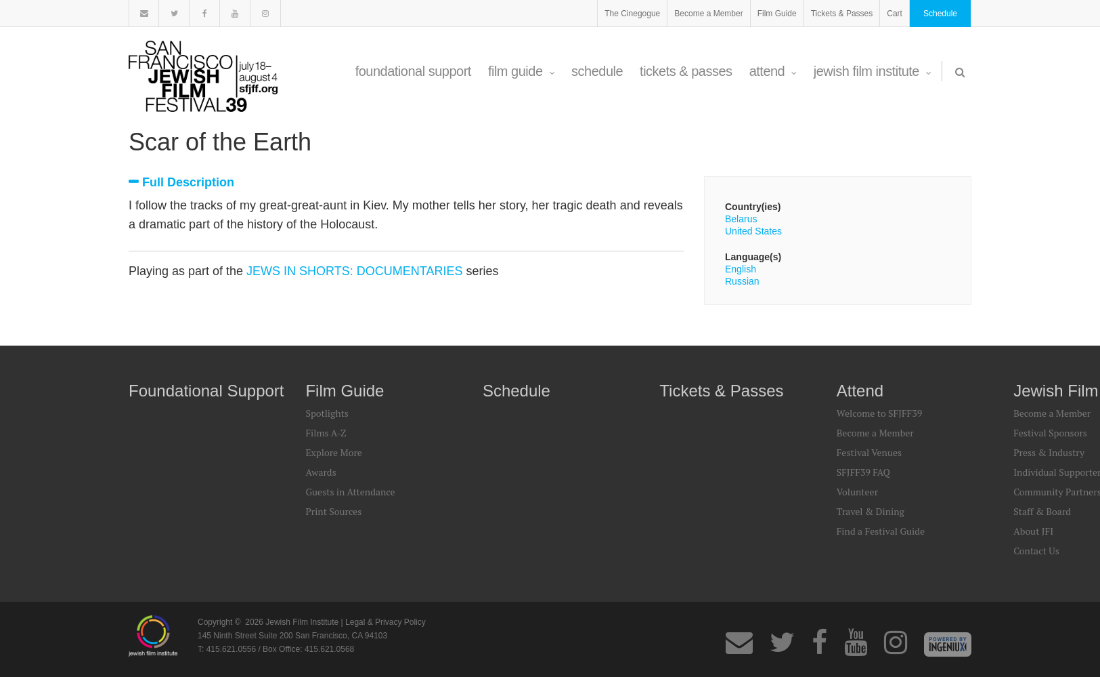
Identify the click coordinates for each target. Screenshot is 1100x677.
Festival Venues (869, 452)
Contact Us (1036, 550)
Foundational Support (413, 71)
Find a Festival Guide (881, 531)
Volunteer (857, 491)
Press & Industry (1048, 452)
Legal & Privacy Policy (385, 622)
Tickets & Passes (842, 13)
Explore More (333, 452)
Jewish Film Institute (872, 71)
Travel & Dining (870, 511)
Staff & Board (1042, 511)
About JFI (1033, 531)
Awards (320, 472)
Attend (773, 71)
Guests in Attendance (350, 491)
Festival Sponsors (1050, 432)
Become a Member (708, 13)
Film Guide (777, 13)
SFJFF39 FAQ (863, 472)
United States (753, 231)
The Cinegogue (632, 13)
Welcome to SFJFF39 (879, 413)
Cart (894, 13)
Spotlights (326, 413)
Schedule (940, 13)
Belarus (741, 218)
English (740, 269)
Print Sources (333, 511)
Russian (742, 281)
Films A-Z (325, 432)
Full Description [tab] (188, 182)
